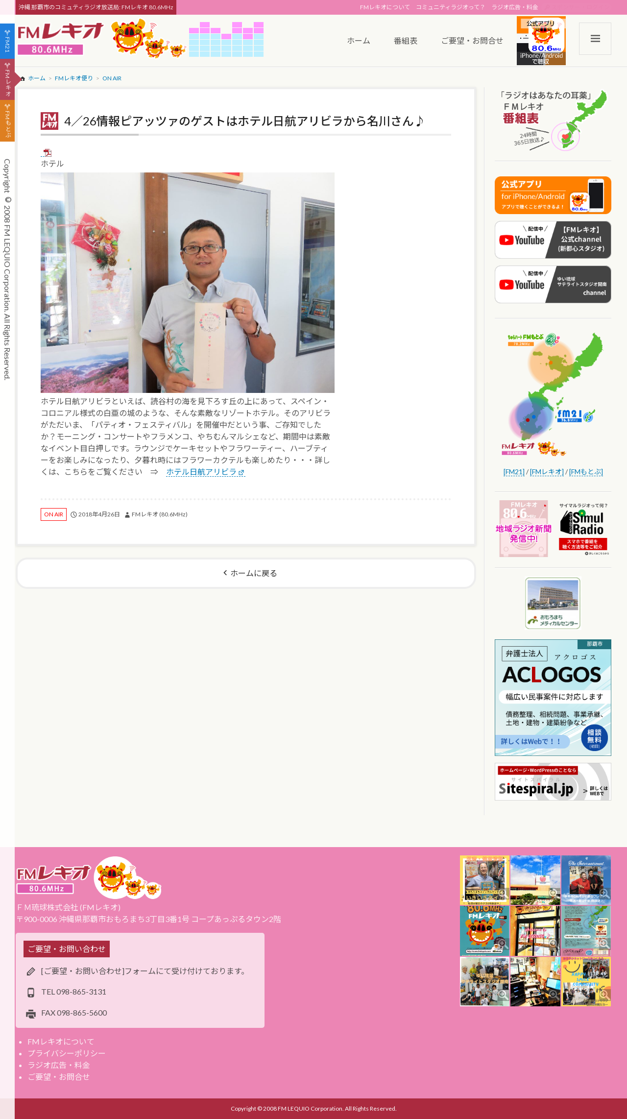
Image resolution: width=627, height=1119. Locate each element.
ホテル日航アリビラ (201, 471)
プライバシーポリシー (66, 1053)
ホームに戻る (253, 573)
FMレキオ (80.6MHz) (160, 514)
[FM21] (514, 471)
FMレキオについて (385, 7)
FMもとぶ (7, 124)
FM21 (7, 44)
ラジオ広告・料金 (514, 7)
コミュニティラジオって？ (450, 7)
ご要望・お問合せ (58, 1076)
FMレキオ (7, 83)
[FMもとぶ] (586, 471)
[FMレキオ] (547, 471)
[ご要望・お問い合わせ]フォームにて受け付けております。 (145, 970)
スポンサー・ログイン (580, 7)
